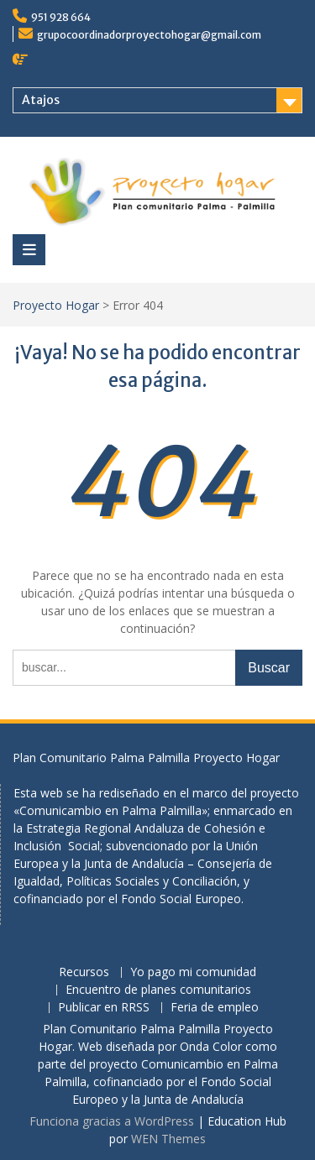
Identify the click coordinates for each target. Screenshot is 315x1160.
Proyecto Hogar (56, 305)
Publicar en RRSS (104, 1007)
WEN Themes (168, 1139)
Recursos (84, 972)
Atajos (41, 99)
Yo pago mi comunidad (193, 972)
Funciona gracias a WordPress (111, 1121)
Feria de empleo (215, 1007)
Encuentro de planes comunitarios (158, 990)
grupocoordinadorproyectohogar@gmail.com (149, 35)
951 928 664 (61, 17)
